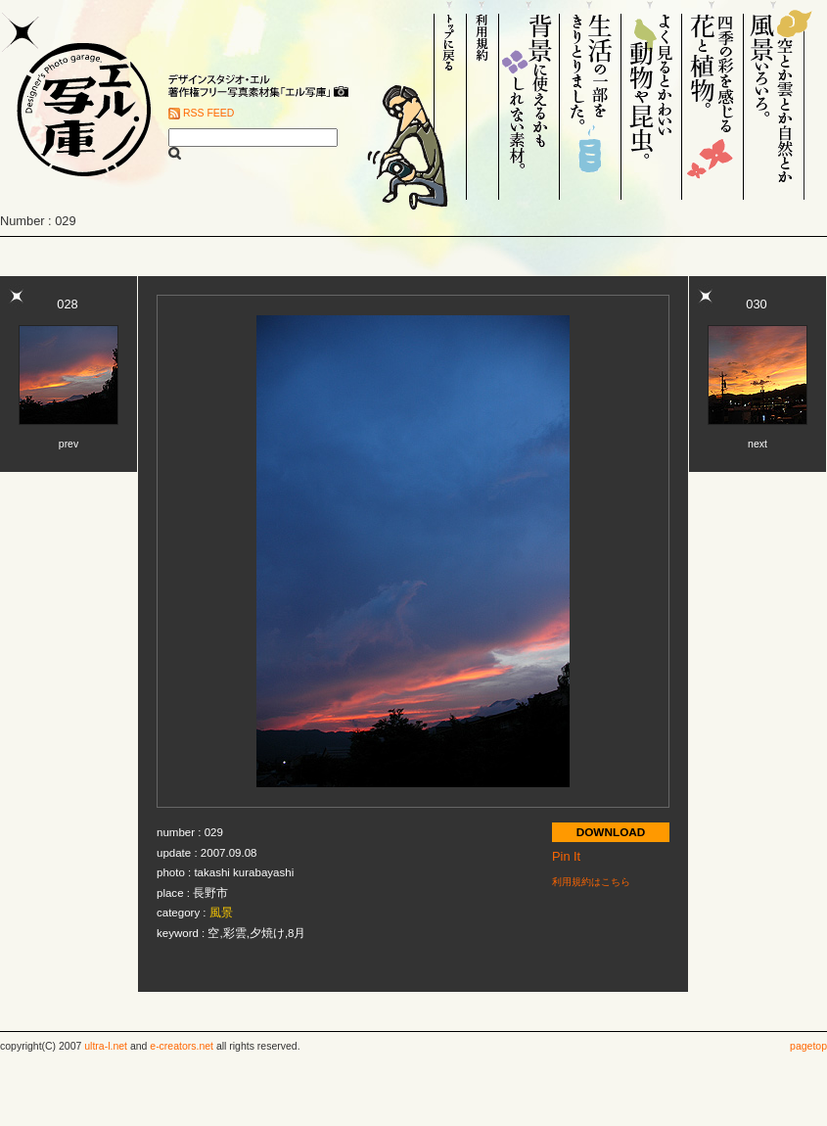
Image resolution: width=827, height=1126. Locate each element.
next (757, 444)
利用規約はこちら (591, 881)
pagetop (808, 1046)
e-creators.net (181, 1046)
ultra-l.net (105, 1046)
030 (756, 304)
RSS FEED (208, 113)
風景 (221, 912)
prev (68, 444)
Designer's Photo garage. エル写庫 (78, 100)
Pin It (566, 856)
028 (67, 304)
